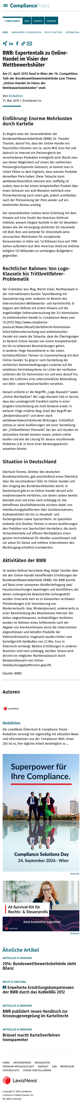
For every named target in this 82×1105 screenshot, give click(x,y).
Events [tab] (37, 21)
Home (6, 1062)
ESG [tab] (27, 21)
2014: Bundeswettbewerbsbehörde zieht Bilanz (39, 966)
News (5, 32)
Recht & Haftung (53, 32)
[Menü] (5, 6)
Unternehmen (22, 1062)
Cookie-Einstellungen (37, 1070)
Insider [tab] (51, 21)
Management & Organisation (26, 32)
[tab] (13, 20)
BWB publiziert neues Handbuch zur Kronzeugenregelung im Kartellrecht (35, 1013)
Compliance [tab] (12, 21)
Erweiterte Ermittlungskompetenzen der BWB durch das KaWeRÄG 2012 (38, 990)
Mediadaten (42, 1062)
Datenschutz (11, 1070)
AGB (54, 1066)
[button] (23, 43)
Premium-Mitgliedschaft (18, 1066)
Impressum (67, 1066)
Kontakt (43, 1066)
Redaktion (16, 96)
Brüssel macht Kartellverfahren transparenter (31, 1037)
